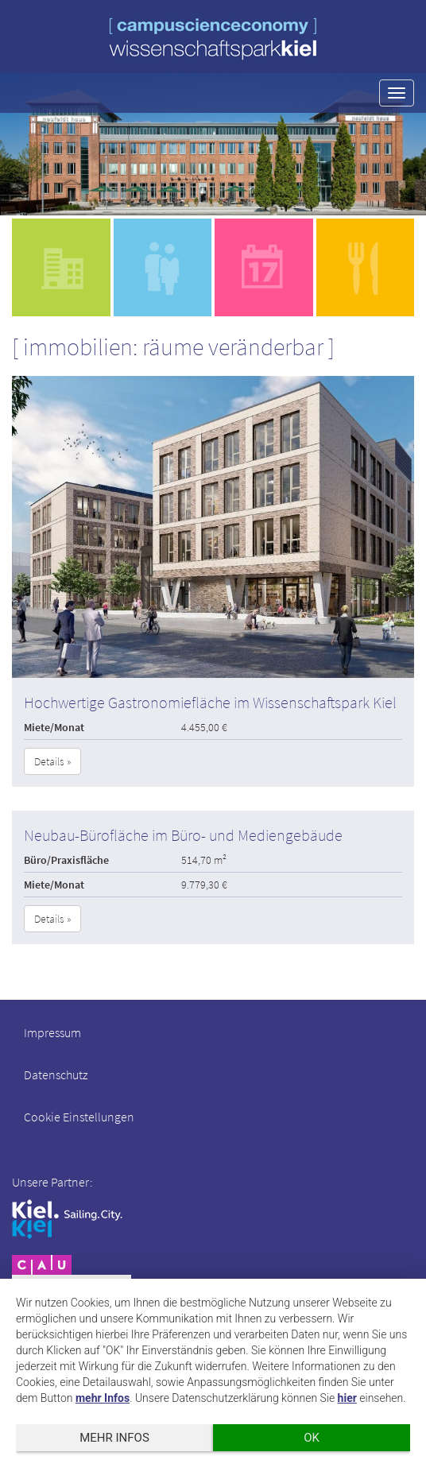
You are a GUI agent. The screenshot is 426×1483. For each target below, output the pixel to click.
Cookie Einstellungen (79, 1117)
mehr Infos (103, 1398)
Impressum (52, 1032)
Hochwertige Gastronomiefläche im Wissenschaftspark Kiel (210, 702)
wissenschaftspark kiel (213, 38)
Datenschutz (55, 1074)
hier (347, 1398)
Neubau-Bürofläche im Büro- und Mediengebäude (183, 835)
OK (312, 1438)
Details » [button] (52, 761)
